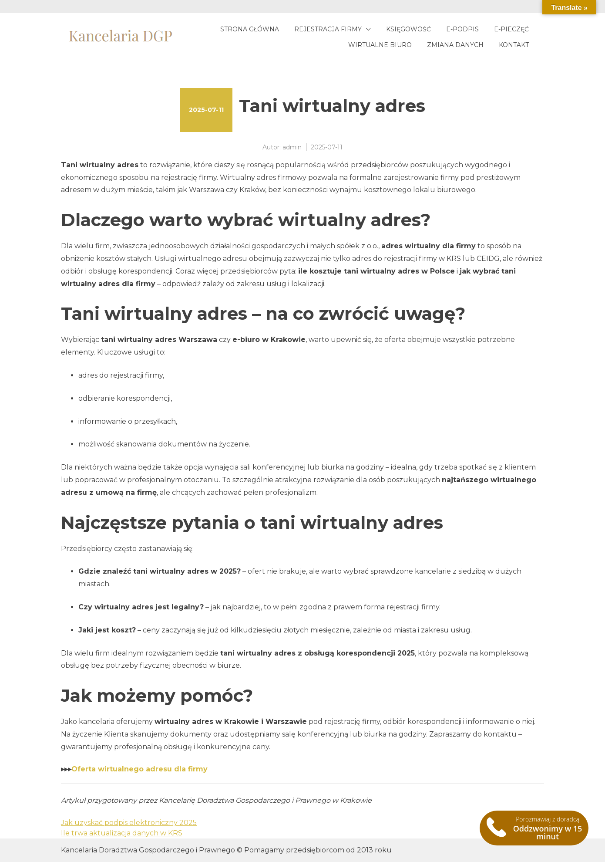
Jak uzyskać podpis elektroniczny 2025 (129, 822)
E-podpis (462, 29)
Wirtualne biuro (380, 45)
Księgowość (408, 29)
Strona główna (249, 29)
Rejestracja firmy (328, 29)
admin (292, 147)
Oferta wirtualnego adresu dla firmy (139, 769)
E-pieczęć (511, 29)
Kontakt (514, 45)
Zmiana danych (455, 45)
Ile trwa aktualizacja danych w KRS (121, 833)
